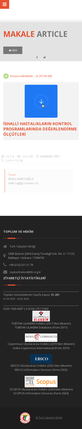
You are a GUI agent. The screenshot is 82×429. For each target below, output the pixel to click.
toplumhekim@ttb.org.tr (25, 272)
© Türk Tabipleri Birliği (49, 417)
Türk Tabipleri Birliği (22, 246)
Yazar (11, 175)
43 (30, 156)
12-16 (18, 160)
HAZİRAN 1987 (49, 156)
